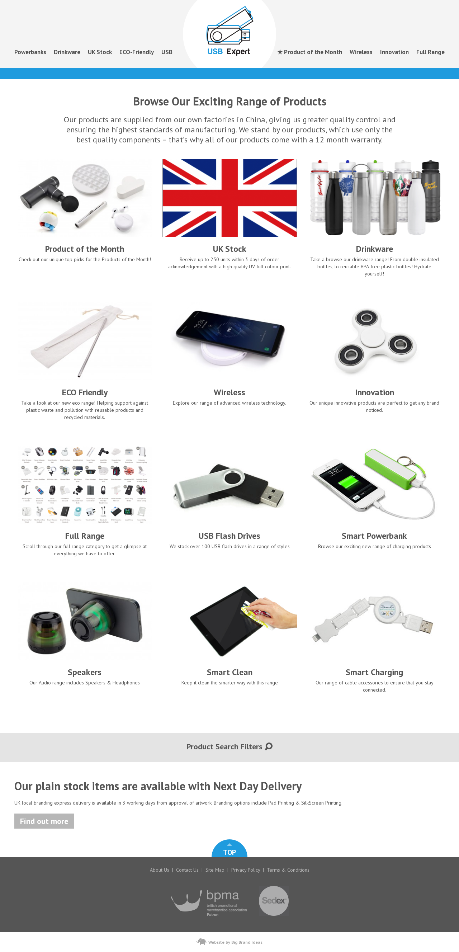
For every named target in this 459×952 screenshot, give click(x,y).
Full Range (430, 52)
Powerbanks (30, 52)
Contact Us (187, 870)
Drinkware (67, 52)
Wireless (361, 52)
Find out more (44, 821)
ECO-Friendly (136, 52)
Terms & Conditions (288, 870)
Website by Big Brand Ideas (229, 941)
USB (166, 52)
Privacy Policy (245, 870)
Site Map (214, 870)
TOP (229, 850)
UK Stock (100, 52)
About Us (159, 870)
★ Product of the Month (309, 52)
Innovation (394, 52)
